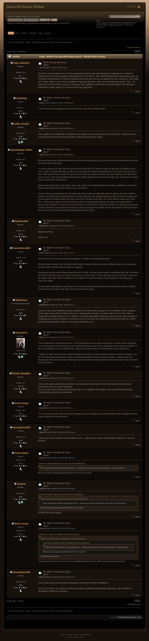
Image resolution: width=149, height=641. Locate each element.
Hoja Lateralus (21, 62)
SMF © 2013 (73, 634)
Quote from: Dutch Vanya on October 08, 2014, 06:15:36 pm (61, 494)
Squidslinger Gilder (21, 149)
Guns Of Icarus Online (25, 7)
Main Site (131, 7)
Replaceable (21, 221)
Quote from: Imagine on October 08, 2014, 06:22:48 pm (59, 534)
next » (138, 47)
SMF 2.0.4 (64, 634)
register (37, 16)
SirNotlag (21, 98)
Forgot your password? (61, 23)
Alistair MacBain (21, 373)
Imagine (21, 483)
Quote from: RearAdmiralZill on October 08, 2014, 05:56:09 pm (62, 464)
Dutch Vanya (21, 403)
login (29, 16)
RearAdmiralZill (21, 248)
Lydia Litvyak (21, 123)
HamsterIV (21, 332)
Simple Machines (85, 634)
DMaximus (21, 300)
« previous (131, 47)
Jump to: (112, 617)
